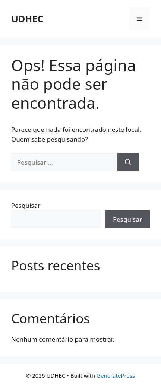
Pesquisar (25, 205)
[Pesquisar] (128, 162)
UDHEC (27, 18)
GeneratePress (116, 375)
